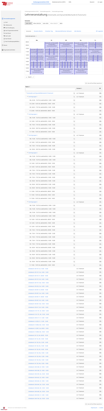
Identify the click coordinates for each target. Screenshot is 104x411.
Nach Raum (7, 33)
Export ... (30, 77)
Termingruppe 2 (32, 114)
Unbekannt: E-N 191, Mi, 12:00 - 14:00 (38, 314)
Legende (99, 31)
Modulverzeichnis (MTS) (58, 2)
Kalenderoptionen (31, 36)
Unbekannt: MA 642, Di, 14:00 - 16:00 (38, 377)
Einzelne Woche (38, 31)
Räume (4, 45)
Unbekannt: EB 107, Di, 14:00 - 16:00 (38, 268)
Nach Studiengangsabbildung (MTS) (12, 41)
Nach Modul (7, 38)
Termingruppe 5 (32, 202)
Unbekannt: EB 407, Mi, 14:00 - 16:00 (38, 300)
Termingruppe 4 (32, 153)
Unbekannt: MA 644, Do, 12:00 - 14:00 (38, 384)
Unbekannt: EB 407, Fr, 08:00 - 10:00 (38, 297)
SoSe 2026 (45, 23)
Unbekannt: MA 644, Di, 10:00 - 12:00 (38, 381)
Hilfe (70, 2)
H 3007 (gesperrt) (85, 46)
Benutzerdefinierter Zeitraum (63, 31)
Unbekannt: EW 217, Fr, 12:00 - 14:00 (38, 318)
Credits (101, 407)
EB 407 (55, 46)
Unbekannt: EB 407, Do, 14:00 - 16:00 (38, 293)
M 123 (70, 46)
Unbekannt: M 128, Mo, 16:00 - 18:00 (38, 363)
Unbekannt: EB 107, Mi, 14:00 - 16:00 (38, 279)
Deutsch (92, 2)
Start (5, 22)
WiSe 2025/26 (37, 23)
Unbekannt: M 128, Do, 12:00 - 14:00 (38, 342)
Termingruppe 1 (32, 96)
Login (100, 2)
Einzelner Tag (49, 31)
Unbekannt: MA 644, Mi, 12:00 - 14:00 (38, 388)
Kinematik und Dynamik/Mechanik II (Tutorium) (42, 69)
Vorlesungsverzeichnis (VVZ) (41, 2)
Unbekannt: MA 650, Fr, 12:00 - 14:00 (38, 395)
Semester (27, 21)
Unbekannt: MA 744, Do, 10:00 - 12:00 (38, 398)
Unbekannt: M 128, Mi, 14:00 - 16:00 (38, 349)
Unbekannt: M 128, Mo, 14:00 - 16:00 (38, 360)
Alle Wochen (77, 31)
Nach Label (7, 36)
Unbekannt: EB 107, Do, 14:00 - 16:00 (38, 272)
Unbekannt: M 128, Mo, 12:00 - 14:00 (38, 356)
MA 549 (84, 72)
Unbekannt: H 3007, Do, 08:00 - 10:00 (38, 328)
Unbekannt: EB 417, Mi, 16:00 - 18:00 (38, 307)
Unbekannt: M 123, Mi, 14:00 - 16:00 (38, 339)
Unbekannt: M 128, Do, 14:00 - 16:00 (38, 346)
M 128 (40, 72)
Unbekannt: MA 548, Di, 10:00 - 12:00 (38, 367)
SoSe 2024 (28, 23)
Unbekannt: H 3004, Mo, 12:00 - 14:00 (38, 325)
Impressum (94, 407)
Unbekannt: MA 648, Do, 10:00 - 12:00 (38, 391)
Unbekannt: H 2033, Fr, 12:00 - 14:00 (38, 321)
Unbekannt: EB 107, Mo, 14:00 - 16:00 (38, 282)
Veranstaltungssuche (8, 18)
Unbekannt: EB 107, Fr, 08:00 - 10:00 (38, 275)
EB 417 (70, 72)
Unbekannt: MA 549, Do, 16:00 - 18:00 (38, 374)
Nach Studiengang (8, 27)
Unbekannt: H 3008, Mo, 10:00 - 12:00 (38, 332)
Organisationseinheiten (8, 50)
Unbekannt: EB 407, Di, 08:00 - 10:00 (38, 290)
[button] (36, 54)
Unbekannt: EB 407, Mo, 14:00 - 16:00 (38, 304)
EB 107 (55, 59)
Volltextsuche (7, 25)
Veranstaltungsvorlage (57, 11)
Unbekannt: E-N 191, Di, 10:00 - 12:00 (38, 311)
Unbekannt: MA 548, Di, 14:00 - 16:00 (38, 370)
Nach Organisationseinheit (10, 30)
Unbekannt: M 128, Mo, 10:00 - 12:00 (38, 353)
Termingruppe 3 (32, 135)
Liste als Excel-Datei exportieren (94, 83)
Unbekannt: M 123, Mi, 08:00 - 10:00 (38, 335)
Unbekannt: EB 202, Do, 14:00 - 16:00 (38, 286)
